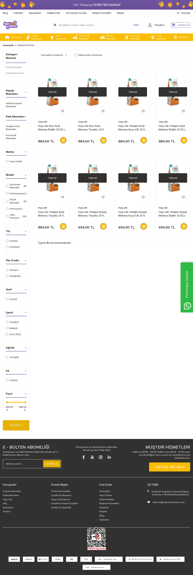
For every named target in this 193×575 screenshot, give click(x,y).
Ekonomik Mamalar (80, 37)
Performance (16, 193)
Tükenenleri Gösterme (88, 55)
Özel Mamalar (158, 37)
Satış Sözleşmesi (60, 499)
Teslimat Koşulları (60, 491)
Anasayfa (13, 37)
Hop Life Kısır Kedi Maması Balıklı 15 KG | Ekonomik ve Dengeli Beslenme (51, 127)
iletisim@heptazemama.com (169, 502)
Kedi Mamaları (57, 37)
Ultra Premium (16, 216)
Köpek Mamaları (33, 37)
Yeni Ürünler (105, 495)
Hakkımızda (53, 12)
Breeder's (8, 507)
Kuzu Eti (13, 334)
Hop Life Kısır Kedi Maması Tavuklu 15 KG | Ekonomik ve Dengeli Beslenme (92, 127)
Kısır (11, 299)
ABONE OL (51, 464)
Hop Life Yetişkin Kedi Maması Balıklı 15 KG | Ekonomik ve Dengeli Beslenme (172, 127)
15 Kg (12, 357)
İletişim (120, 12)
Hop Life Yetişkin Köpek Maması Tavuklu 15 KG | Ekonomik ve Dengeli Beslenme (92, 213)
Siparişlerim (35, 12)
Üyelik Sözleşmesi (61, 495)
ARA (131, 25)
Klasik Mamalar (108, 37)
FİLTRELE (16, 425)
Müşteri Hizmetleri (102, 12)
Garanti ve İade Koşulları (64, 503)
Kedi (12, 240)
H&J (5, 503)
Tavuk (12, 322)
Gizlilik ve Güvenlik (61, 507)
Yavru (12, 270)
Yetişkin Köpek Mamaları (14, 105)
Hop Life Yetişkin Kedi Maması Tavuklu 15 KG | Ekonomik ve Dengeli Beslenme (52, 213)
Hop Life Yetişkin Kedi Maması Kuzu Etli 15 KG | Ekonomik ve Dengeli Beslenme (132, 127)
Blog (5, 12)
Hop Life (14, 161)
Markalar (180, 37)
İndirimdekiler (106, 499)
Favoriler (183, 12)
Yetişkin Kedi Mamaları (13, 128)
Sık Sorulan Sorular (76, 12)
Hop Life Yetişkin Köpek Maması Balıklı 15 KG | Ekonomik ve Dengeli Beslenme (173, 213)
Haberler (18, 12)
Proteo (6, 512)
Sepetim (104, 507)
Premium (14, 208)
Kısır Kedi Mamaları (11, 137)
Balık (12, 328)
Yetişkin (13, 276)
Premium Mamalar (132, 37)
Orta (11, 380)
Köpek (13, 246)
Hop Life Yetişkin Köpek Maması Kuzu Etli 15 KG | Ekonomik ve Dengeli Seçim (132, 213)
